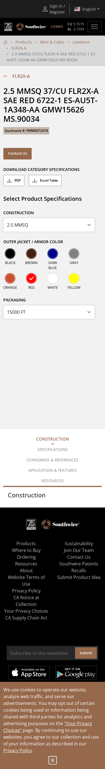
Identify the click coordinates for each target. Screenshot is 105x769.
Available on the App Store (29, 673)
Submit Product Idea (79, 577)
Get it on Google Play (76, 673)
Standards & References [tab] (52, 460)
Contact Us (17, 153)
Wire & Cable (52, 42)
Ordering (26, 557)
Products (23, 42)
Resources (26, 564)
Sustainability (79, 543)
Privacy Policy (17, 750)
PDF (14, 180)
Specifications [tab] (53, 449)
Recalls (78, 570)
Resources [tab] (52, 480)
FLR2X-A (18, 48)
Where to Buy (26, 550)
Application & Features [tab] (52, 470)
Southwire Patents (78, 564)
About (26, 570)
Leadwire (81, 42)
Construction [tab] (52, 439)
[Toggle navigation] (94, 26)
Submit (86, 652)
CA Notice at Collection (26, 600)
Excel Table (45, 180)
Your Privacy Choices (26, 611)
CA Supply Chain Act (26, 618)
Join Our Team (79, 550)
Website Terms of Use (26, 580)
